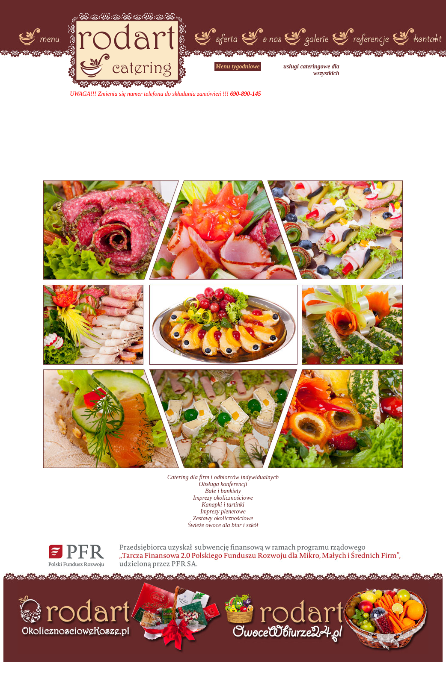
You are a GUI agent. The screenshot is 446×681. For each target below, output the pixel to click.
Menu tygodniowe (238, 66)
